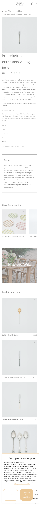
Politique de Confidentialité (22, 484)
